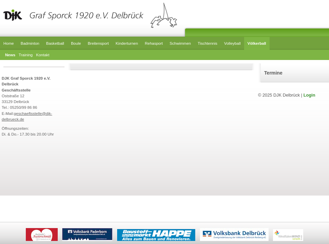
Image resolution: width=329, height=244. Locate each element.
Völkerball (257, 43)
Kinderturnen (126, 43)
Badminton (30, 43)
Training (26, 55)
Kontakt (42, 55)
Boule (76, 43)
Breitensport (98, 43)
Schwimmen (180, 43)
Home (8, 43)
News (10, 55)
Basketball (55, 43)
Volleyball (232, 43)
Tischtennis (207, 43)
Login (309, 95)
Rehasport (154, 43)
